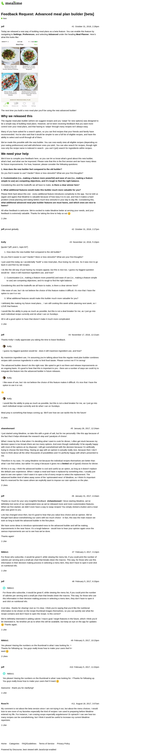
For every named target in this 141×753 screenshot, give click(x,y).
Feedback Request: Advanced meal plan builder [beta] (47, 14)
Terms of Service (46, 743)
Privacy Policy (63, 743)
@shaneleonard (54, 501)
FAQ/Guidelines (29, 743)
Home (4, 743)
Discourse (17, 749)
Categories (14, 743)
